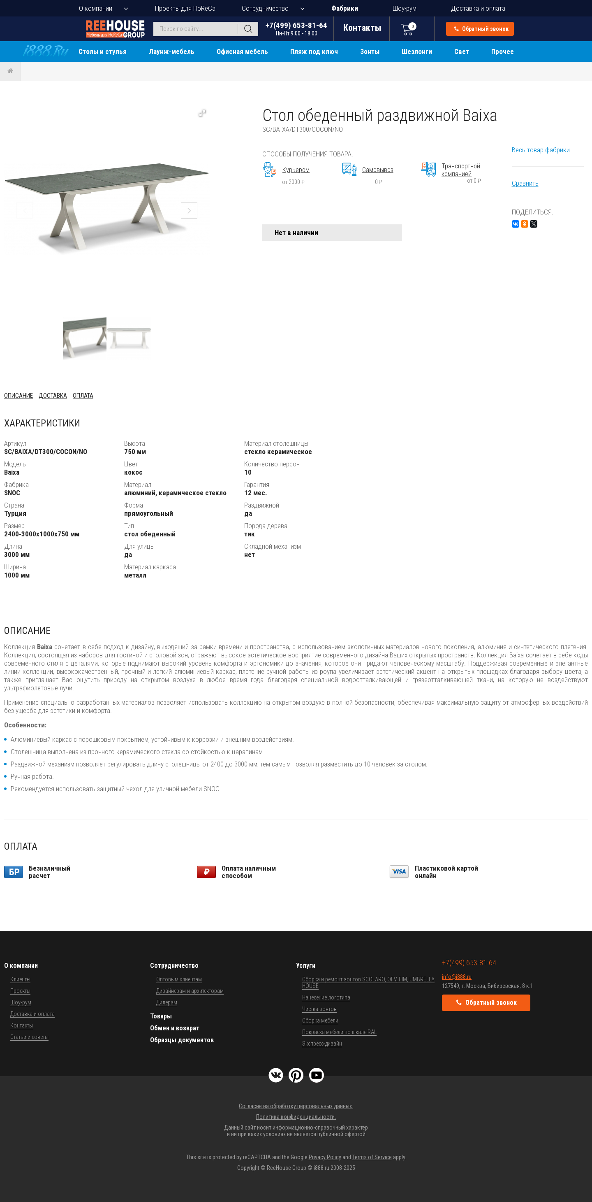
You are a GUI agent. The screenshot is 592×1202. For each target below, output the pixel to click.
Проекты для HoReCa (185, 8)
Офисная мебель (242, 51)
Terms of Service (372, 1157)
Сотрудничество (265, 8)
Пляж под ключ (314, 51)
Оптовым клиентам (179, 979)
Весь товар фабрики (541, 150)
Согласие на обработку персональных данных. (296, 1106)
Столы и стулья (103, 51)
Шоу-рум (404, 8)
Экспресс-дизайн (322, 1043)
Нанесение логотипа (326, 997)
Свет (461, 51)
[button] (202, 113)
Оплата (83, 395)
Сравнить (525, 183)
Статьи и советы (29, 1037)
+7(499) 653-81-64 (296, 29)
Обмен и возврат (174, 1028)
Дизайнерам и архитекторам (190, 991)
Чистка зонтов (319, 1009)
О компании (95, 8)
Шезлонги (417, 51)
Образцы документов (182, 1040)
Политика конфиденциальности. (296, 1116)
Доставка (53, 395)
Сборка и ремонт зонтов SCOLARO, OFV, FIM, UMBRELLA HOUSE (368, 982)
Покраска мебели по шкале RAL (339, 1032)
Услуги (305, 965)
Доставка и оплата (478, 8)
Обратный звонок (481, 29)
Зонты (369, 51)
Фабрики (344, 8)
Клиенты (20, 979)
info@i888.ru (457, 977)
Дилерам (166, 1002)
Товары (161, 1016)
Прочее (502, 51)
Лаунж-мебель (171, 51)
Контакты (21, 1025)
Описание (18, 395)
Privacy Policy (325, 1157)
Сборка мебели (320, 1020)
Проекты (20, 991)
